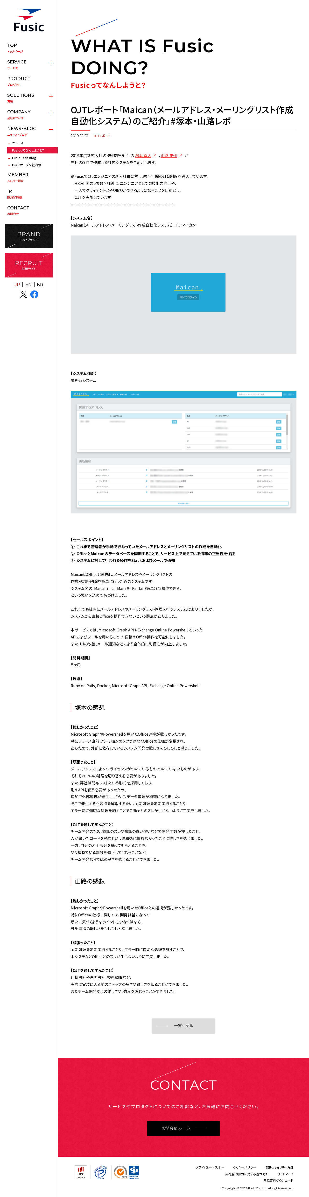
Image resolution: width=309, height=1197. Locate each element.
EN (28, 284)
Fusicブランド (29, 236)
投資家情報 (28, 194)
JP (17, 284)
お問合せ (28, 210)
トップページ (28, 48)
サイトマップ (285, 1174)
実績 (28, 98)
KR (40, 284)
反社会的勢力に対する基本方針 (247, 1174)
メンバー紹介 (28, 177)
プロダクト (28, 81)
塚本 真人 (143, 155)
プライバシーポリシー (210, 1167)
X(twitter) (24, 294)
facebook (34, 294)
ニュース (17, 143)
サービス (28, 64)
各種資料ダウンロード (278, 1180)
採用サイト (29, 265)
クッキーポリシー (244, 1167)
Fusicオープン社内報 (26, 165)
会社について (28, 114)
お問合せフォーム (176, 1128)
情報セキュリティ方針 (279, 1167)
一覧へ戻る (183, 1026)
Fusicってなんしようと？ (28, 150)
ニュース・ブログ (28, 131)
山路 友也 (169, 155)
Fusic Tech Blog (24, 157)
